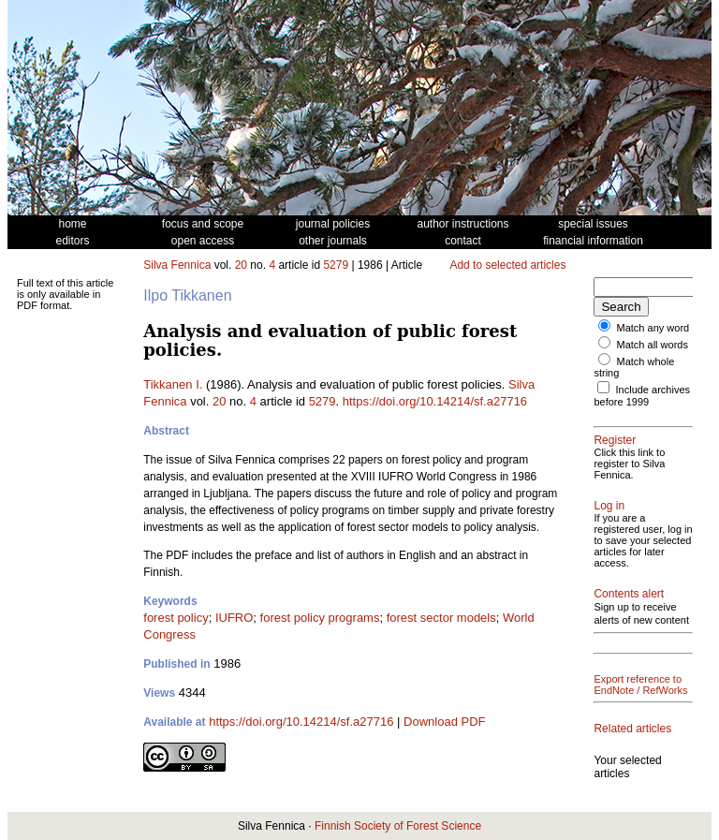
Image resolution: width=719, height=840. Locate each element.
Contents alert (629, 593)
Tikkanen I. (172, 384)
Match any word (653, 327)
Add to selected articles (507, 265)
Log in (609, 505)
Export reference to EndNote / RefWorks (640, 684)
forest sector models (441, 618)
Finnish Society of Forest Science (398, 826)
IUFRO (234, 618)
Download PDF (444, 722)
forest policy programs (320, 618)
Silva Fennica (177, 265)
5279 (335, 265)
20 (241, 265)
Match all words (652, 344)
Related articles (632, 728)
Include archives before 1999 (642, 395)
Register (615, 440)
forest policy (175, 618)
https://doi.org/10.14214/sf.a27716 (435, 401)
